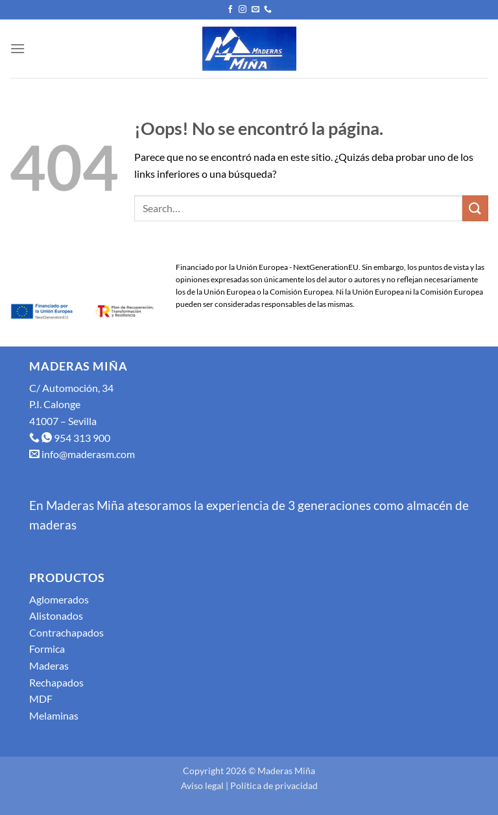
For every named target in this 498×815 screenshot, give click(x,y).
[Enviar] (475, 208)
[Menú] (17, 48)
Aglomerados (59, 599)
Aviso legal (202, 785)
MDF (41, 698)
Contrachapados (66, 632)
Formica (47, 648)
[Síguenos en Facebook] (230, 9)
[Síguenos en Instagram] (242, 9)
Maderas (49, 665)
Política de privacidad (274, 785)
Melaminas (53, 715)
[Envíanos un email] (255, 9)
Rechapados (56, 682)
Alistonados (56, 615)
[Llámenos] (268, 9)
